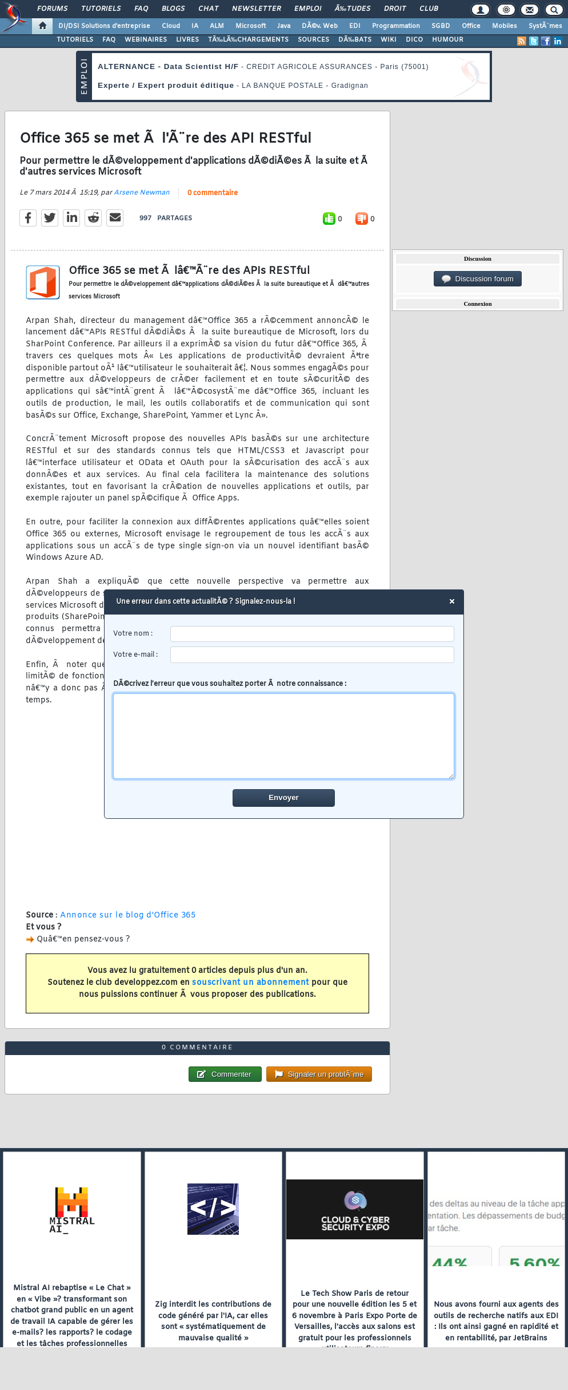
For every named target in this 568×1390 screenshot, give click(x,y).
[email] (313, 655)
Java (283, 26)
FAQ (141, 9)
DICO (414, 40)
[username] (313, 634)
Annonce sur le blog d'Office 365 (127, 915)
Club (428, 9)
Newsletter (256, 9)
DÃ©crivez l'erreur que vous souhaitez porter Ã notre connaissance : (284, 729)
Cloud (171, 26)
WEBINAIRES (146, 40)
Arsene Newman (142, 192)
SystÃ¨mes (545, 26)
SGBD (440, 26)
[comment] (284, 736)
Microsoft (250, 26)
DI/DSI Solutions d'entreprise (104, 26)
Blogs (173, 9)
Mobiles (504, 26)
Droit (395, 9)
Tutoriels (101, 9)
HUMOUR (447, 40)
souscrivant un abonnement (250, 982)
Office (471, 26)
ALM (217, 26)
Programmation (396, 26)
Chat (208, 9)
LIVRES (187, 40)
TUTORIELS (75, 40)
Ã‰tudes (352, 9)
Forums (52, 9)
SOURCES (313, 40)
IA (194, 26)
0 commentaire (212, 193)
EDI (355, 26)
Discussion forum (478, 279)
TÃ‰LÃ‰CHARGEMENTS (248, 40)
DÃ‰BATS (354, 40)
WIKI (389, 40)
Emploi (307, 9)
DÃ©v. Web (320, 26)
